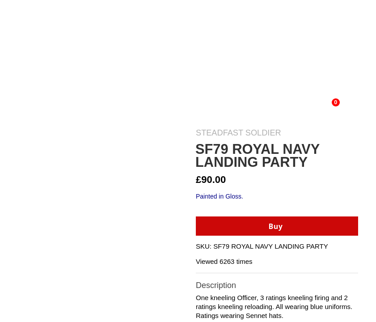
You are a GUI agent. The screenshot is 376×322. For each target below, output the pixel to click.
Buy (276, 226)
